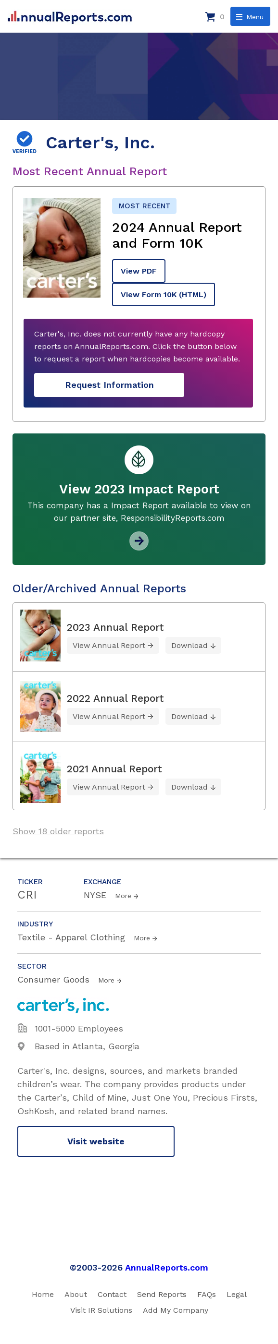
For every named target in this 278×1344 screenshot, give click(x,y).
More (123, 896)
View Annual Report (109, 645)
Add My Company (175, 1310)
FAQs (206, 1294)
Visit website (96, 1141)
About (75, 1294)
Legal (237, 1294)
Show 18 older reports (58, 831)
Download (189, 645)
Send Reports (162, 1294)
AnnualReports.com (166, 1267)
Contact (112, 1294)
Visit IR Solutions (101, 1310)
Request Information (109, 385)
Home (43, 1294)
